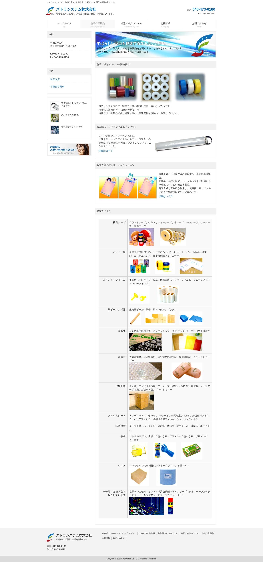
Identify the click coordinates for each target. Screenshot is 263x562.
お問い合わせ (119, 538)
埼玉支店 (55, 79)
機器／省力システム (190, 533)
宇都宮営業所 (57, 86)
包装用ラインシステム (168, 533)
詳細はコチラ (106, 150)
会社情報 (106, 538)
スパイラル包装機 (147, 533)
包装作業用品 (208, 533)
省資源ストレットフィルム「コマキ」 (119, 533)
